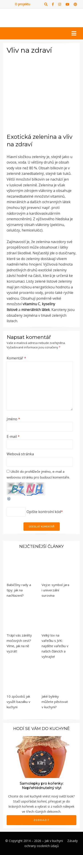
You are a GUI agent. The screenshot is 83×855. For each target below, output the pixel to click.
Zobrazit (42, 820)
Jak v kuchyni (54, 841)
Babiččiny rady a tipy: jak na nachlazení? (19, 590)
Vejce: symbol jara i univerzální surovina (55, 590)
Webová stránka (20, 454)
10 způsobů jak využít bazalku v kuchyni (18, 701)
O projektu (22, 4)
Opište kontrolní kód (44, 511)
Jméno (13, 419)
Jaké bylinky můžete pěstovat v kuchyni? (55, 701)
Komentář (16, 358)
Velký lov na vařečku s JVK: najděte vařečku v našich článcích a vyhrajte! (55, 646)
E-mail (13, 436)
